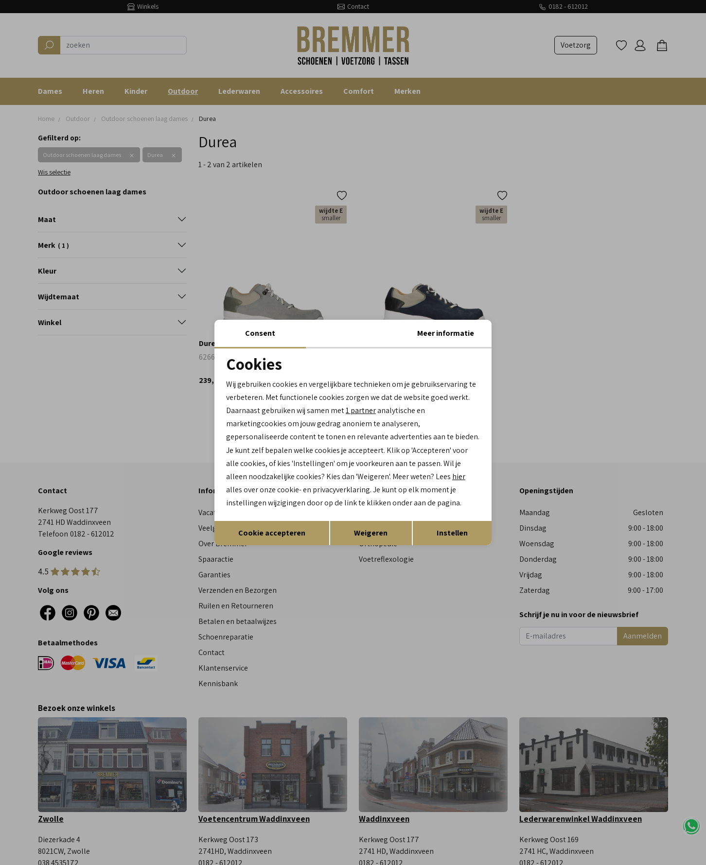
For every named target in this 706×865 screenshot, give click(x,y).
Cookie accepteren (271, 533)
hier (458, 476)
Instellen (452, 533)
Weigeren (371, 533)
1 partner (361, 410)
